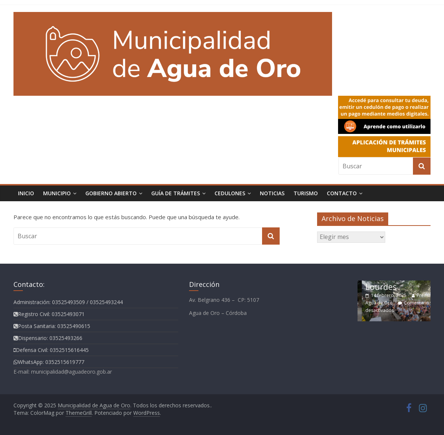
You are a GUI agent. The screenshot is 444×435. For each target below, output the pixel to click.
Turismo (306, 193)
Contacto (342, 193)
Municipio (57, 193)
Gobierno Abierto (111, 193)
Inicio (26, 193)
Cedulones (230, 193)
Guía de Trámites (175, 193)
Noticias (272, 193)
